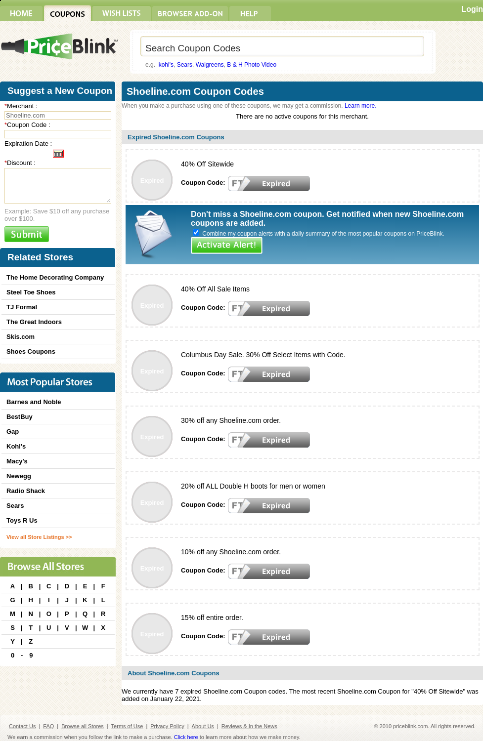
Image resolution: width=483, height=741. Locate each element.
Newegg (18, 476)
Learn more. (361, 105)
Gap (12, 431)
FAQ (48, 726)
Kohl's (16, 446)
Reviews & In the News (249, 726)
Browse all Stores (82, 726)
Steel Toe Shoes (30, 292)
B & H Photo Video (251, 64)
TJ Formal (21, 307)
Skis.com (20, 336)
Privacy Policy (167, 726)
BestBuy (19, 416)
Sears (184, 64)
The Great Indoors (34, 322)
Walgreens (210, 64)
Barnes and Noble (33, 402)
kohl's (166, 64)
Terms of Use (127, 726)
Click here (186, 737)
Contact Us (22, 726)
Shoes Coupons (30, 351)
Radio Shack (25, 490)
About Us (203, 726)
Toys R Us (22, 520)
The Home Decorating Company (55, 277)
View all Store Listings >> (39, 537)
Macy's (17, 461)
